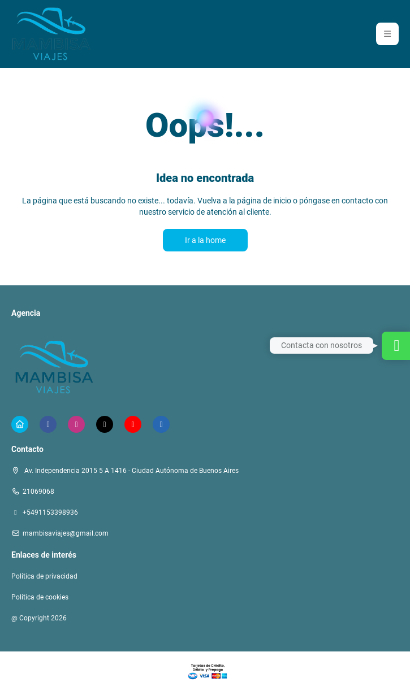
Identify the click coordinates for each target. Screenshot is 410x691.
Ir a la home (205, 240)
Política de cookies (39, 597)
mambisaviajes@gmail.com (66, 533)
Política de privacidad (44, 576)
